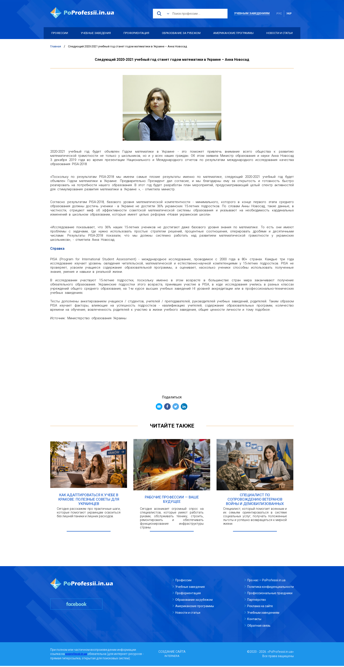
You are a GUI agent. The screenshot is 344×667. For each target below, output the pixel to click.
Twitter (175, 406)
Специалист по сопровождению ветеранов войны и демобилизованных (255, 500)
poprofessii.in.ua (76, 655)
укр (289, 13)
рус (279, 13)
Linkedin (184, 406)
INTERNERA (172, 657)
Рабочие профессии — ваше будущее (172, 500)
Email (159, 406)
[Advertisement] (172, 355)
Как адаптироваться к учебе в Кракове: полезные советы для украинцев (88, 500)
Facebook (167, 406)
